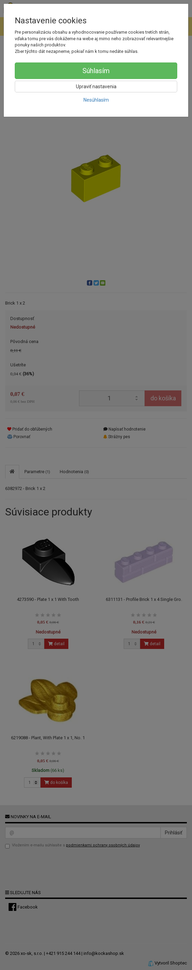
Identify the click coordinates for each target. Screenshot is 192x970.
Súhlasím (96, 71)
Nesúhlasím (96, 100)
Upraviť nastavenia (96, 86)
